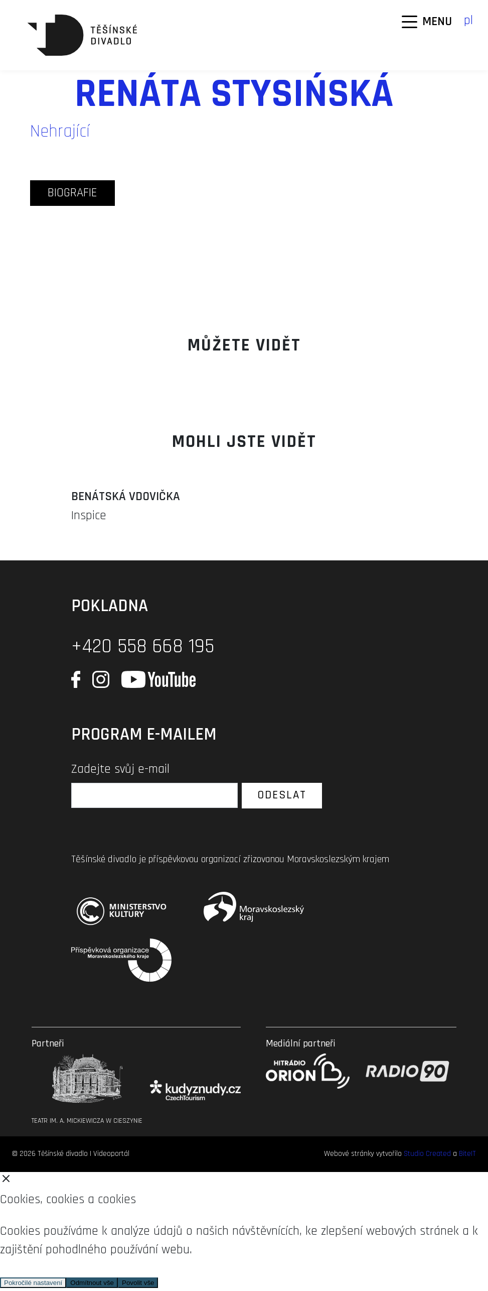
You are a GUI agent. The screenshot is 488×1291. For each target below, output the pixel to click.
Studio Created (427, 1153)
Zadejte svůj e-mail (120, 769)
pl (468, 21)
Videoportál (111, 1153)
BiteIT (467, 1153)
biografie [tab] (72, 193)
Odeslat (281, 795)
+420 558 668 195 (142, 646)
